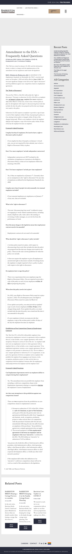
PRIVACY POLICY (39, 549)
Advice (19, 59)
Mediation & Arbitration (61, 124)
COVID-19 (34, 59)
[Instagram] (43, 543)
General (56, 114)
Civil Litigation (26, 59)
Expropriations (58, 110)
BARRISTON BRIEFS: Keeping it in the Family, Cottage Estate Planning (25, 495)
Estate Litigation (59, 107)
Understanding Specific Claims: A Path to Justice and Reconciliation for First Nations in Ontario (62, 53)
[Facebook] (39, 543)
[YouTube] (45, 543)
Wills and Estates (59, 131)
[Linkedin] (41, 543)
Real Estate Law (59, 129)
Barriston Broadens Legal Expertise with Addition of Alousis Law (62, 66)
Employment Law (11, 61)
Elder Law (57, 102)
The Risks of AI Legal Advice (60, 70)
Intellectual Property (60, 119)
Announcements (59, 86)
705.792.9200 (65, 2)
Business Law (58, 93)
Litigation (57, 121)
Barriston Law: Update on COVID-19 (39, 493)
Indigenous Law (59, 117)
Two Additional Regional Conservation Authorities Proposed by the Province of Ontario (62, 60)
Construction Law (59, 98)
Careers (24, 543)
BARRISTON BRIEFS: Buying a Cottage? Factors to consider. (11, 494)
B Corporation (58, 90)
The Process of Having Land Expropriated (61, 74)
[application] (23, 8)
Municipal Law (58, 126)
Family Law (57, 112)
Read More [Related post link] (11, 525)
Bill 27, (17, 75)
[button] (54, 11)
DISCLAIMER (47, 549)
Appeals (56, 88)
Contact (33, 543)
